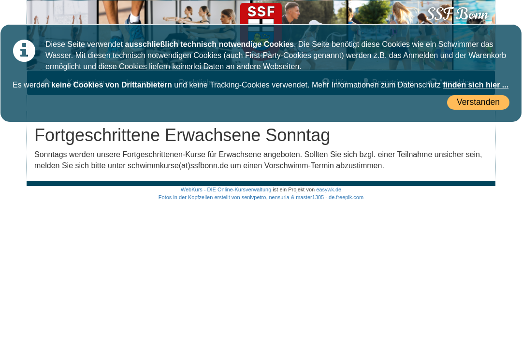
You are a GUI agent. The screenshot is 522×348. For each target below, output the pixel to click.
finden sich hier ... (475, 85)
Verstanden (478, 102)
